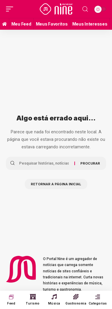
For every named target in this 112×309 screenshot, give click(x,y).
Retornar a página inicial (56, 184)
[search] (85, 9)
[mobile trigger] (11, 9)
